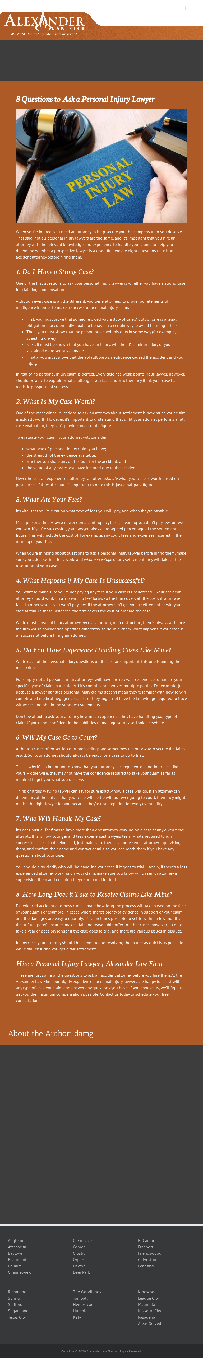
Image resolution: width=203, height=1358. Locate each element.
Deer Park (81, 1272)
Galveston (147, 1259)
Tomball (80, 1298)
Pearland (146, 1265)
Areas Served (149, 1323)
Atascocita (17, 1246)
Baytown (16, 1253)
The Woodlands (87, 1291)
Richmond (17, 1291)
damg (84, 1033)
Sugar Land (18, 1310)
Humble (80, 1310)
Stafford (15, 1304)
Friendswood (150, 1253)
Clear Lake (82, 1240)
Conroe (79, 1246)
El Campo (146, 1240)
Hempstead (83, 1304)
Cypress (79, 1259)
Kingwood (147, 1291)
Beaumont (17, 1259)
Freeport (145, 1246)
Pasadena (146, 1317)
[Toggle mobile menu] (194, 8)
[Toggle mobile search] (186, 8)
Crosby (79, 1253)
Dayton (79, 1265)
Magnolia (146, 1304)
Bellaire (15, 1265)
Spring (14, 1298)
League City (148, 1298)
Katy (77, 1317)
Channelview (19, 1272)
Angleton (16, 1240)
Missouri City (149, 1310)
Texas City (17, 1317)
